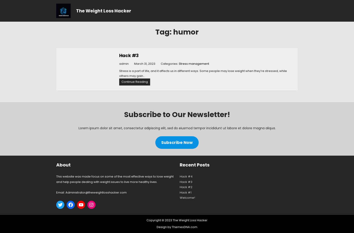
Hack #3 (129, 55)
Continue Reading (135, 82)
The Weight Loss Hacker (103, 11)
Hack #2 (186, 187)
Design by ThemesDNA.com (177, 227)
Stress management (194, 64)
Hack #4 (186, 176)
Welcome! (187, 198)
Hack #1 (185, 192)
